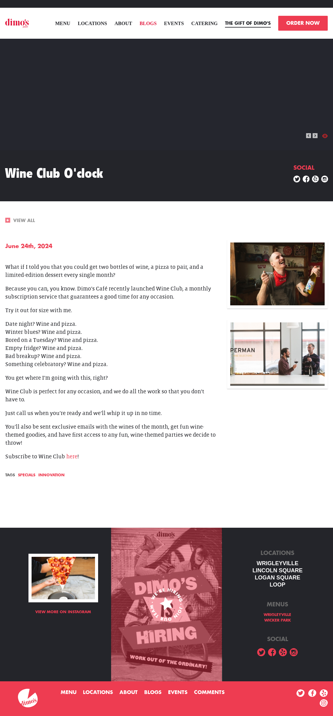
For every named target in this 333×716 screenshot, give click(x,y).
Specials (26, 475)
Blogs (148, 23)
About (123, 23)
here (71, 457)
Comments (209, 692)
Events (174, 23)
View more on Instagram (63, 612)
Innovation (51, 475)
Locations (92, 23)
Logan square (277, 577)
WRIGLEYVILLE (277, 563)
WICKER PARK (277, 620)
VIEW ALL (20, 220)
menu (62, 23)
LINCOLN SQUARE (278, 570)
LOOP (277, 585)
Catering (204, 23)
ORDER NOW (303, 23)
